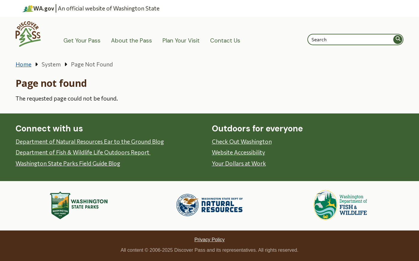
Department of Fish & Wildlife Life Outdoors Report (83, 152)
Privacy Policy (209, 239)
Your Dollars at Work (239, 163)
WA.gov (38, 8)
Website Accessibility (238, 152)
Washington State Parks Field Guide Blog (68, 163)
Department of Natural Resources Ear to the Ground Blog (90, 141)
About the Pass (131, 40)
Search (398, 39)
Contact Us (225, 40)
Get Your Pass (82, 40)
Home (23, 64)
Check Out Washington (242, 141)
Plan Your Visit (181, 40)
